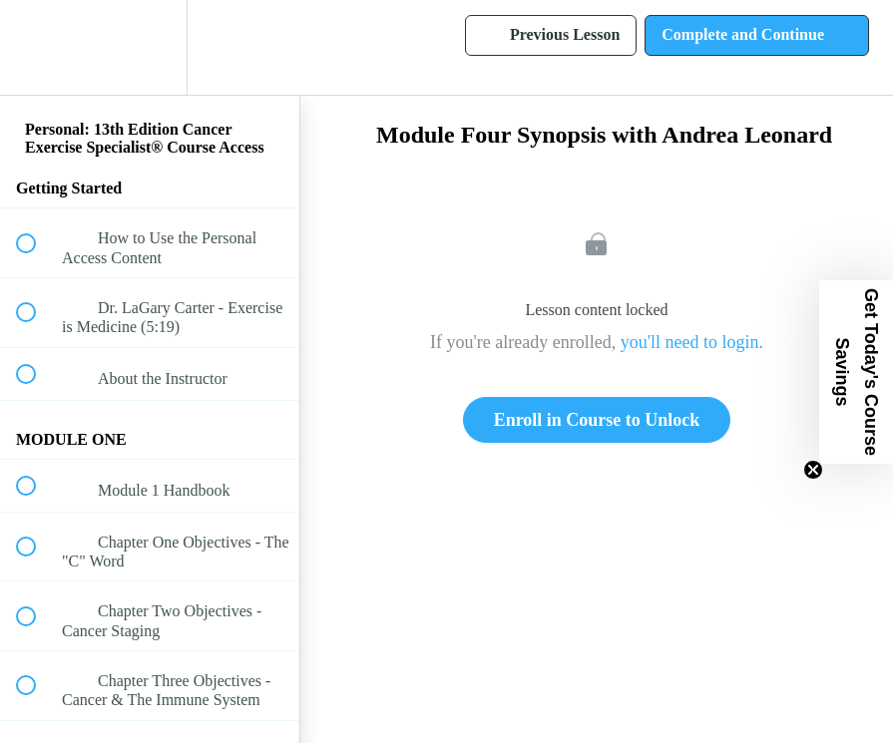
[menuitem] (150, 47)
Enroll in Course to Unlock (597, 420)
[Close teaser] (813, 470)
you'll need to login (690, 342)
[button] (37, 47)
